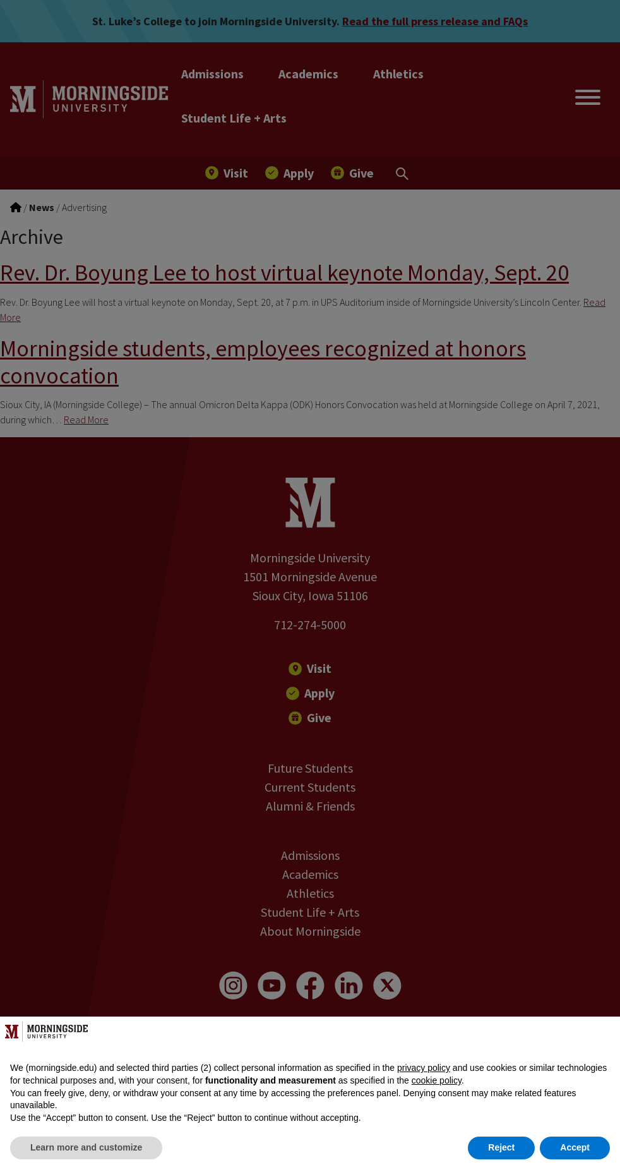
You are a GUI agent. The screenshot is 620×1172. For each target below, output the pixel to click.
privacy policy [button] (423, 1068)
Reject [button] (501, 1147)
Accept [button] (575, 1147)
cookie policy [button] (437, 1080)
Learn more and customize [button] (86, 1147)
